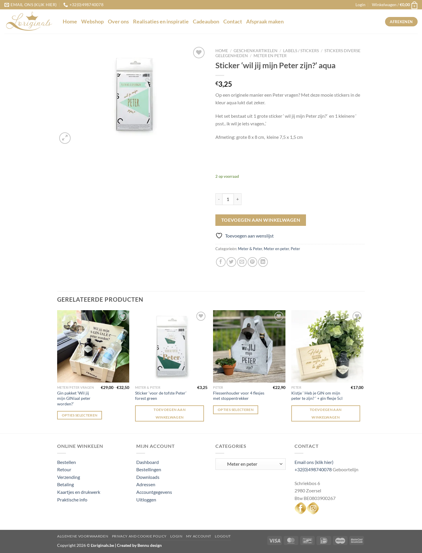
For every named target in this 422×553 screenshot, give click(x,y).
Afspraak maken (265, 21)
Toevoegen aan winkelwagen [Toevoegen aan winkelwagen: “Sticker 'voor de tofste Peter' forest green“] (170, 413)
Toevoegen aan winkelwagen (260, 220)
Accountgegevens (154, 492)
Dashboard (147, 462)
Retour (64, 469)
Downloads (147, 477)
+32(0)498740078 (313, 469)
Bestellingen (148, 469)
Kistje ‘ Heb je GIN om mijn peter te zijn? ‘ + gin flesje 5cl (317, 395)
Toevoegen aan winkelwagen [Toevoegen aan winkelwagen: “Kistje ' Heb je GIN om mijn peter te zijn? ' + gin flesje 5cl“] (326, 413)
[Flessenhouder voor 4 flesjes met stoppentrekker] (249, 346)
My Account (198, 536)
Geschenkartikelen (256, 50)
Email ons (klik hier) (314, 462)
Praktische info (72, 499)
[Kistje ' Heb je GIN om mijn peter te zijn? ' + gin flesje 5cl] (327, 346)
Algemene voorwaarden (82, 536)
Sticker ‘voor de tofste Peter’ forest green (160, 395)
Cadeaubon (206, 21)
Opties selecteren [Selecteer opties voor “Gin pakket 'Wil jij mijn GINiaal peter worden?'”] (80, 415)
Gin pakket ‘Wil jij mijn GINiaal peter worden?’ (74, 398)
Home (70, 21)
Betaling (65, 484)
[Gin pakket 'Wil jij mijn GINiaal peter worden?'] (93, 346)
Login (176, 536)
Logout (223, 536)
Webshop (92, 21)
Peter (295, 248)
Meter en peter (270, 55)
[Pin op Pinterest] (252, 262)
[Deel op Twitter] (231, 262)
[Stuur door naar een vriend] (242, 262)
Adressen (145, 484)
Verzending (68, 477)
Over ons (118, 21)
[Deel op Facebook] (221, 262)
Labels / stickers (301, 50)
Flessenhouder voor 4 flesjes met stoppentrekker (238, 395)
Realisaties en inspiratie (161, 21)
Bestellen (66, 462)
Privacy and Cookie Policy (139, 536)
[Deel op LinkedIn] (263, 262)
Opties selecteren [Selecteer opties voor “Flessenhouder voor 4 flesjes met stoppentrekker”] (235, 410)
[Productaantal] (228, 199)
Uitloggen (146, 499)
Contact (232, 21)
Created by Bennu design (139, 545)
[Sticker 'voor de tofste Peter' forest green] (171, 346)
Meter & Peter (250, 248)
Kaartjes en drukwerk (78, 492)
